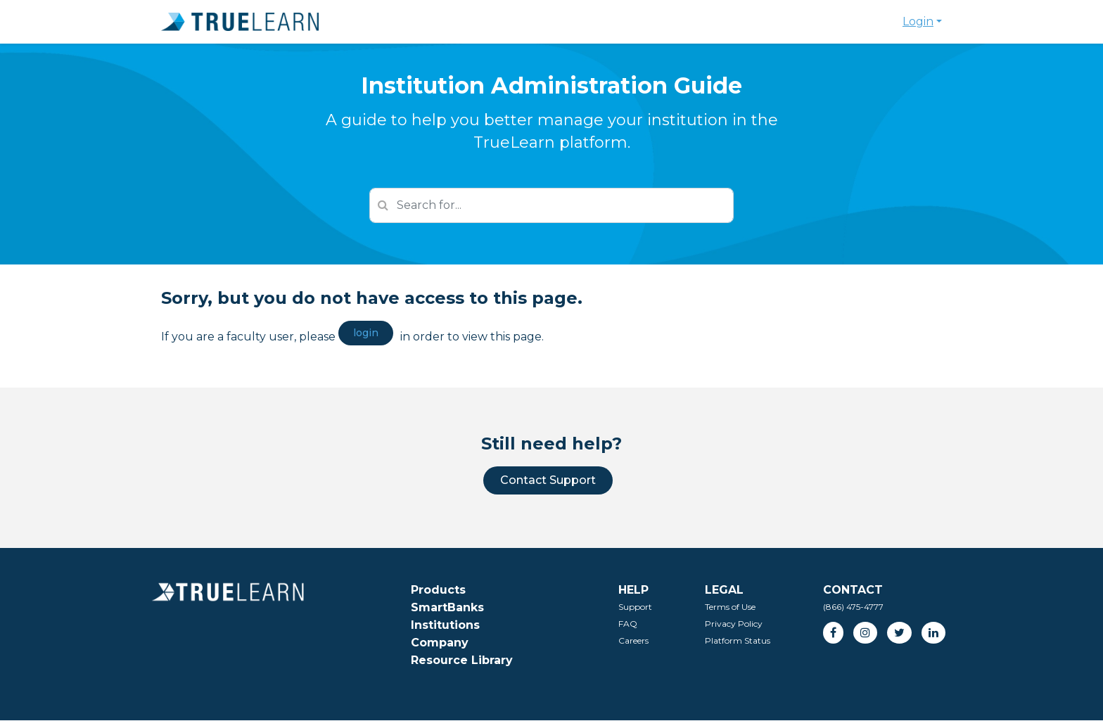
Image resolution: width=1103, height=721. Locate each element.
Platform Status (737, 640)
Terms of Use (730, 606)
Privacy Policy (734, 623)
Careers (633, 640)
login (365, 332)
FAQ (627, 623)
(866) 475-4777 (853, 606)
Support (635, 606)
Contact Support (548, 480)
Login (918, 21)
